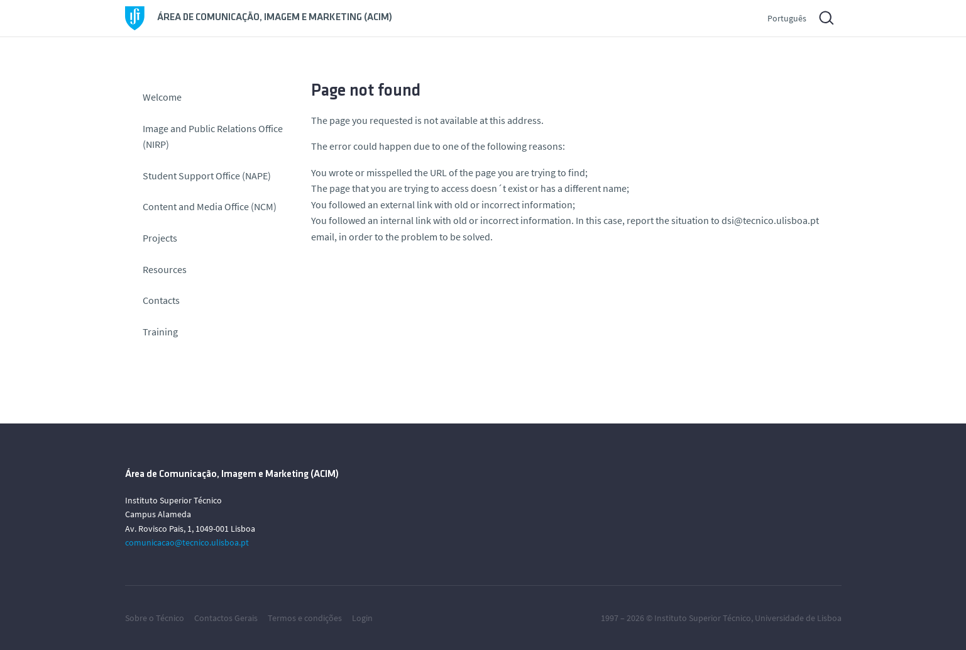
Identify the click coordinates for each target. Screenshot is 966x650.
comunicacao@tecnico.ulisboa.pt (187, 542)
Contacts (161, 300)
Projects (160, 238)
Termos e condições (305, 618)
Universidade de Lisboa (798, 618)
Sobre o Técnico (154, 618)
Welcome (162, 97)
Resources (165, 269)
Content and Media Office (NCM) (210, 206)
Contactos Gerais (226, 618)
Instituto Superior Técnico (702, 618)
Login (362, 618)
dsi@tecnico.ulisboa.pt (770, 220)
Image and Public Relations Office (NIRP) (213, 136)
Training (160, 331)
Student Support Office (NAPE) (207, 175)
